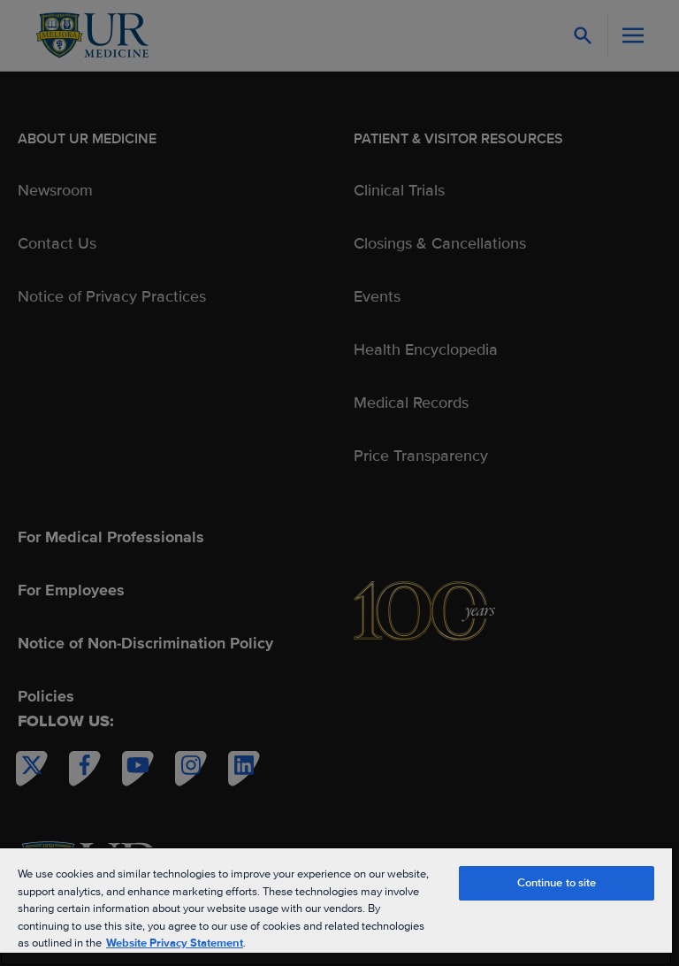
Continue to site (557, 883)
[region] (336, 906)
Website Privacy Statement (174, 943)
